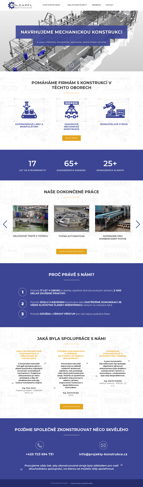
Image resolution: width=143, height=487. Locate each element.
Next (5, 224)
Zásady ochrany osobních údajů (82, 483)
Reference (96, 5)
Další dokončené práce (71, 251)
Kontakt (110, 5)
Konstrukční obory (51, 5)
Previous (138, 224)
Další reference (71, 407)
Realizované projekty (77, 5)
